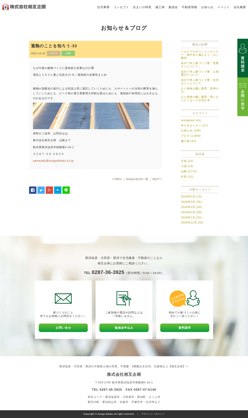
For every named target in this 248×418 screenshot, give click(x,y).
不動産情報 (189, 7)
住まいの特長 (142, 7)
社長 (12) (187, 176)
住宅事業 (103, 7)
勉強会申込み (124, 327)
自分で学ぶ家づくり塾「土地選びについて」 (200, 73)
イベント (223, 7)
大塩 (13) (187, 160)
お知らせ (207, 7)
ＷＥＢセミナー (191, 125)
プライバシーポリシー (153, 414)
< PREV (117, 179)
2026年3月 (188, 207)
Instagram (188, 120)
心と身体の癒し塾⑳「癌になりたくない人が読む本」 (200, 98)
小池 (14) (187, 166)
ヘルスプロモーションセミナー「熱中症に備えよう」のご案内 (200, 55)
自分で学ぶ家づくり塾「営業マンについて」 (200, 65)
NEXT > (157, 179)
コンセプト (121, 7)
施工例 (160, 7)
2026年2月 (188, 212)
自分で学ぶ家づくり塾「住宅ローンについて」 (200, 81)
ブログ (185, 135)
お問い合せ (63, 327)
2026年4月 (188, 201)
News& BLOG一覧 (137, 179)
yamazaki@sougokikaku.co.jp (53, 160)
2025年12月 (189, 222)
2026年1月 (188, 217)
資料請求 (184, 327)
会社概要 (240, 7)
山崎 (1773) (189, 171)
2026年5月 (188, 196)
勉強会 (173, 7)
